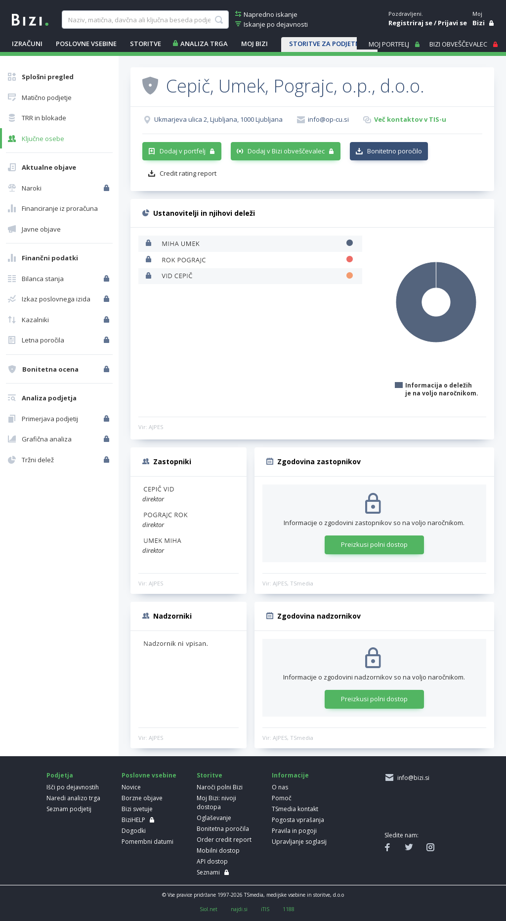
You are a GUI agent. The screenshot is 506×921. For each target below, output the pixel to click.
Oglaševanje (214, 818)
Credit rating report (188, 173)
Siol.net (208, 909)
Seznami (208, 872)
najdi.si (239, 909)
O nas (280, 787)
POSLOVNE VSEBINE (86, 43)
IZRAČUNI (27, 43)
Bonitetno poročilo (394, 150)
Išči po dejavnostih (72, 787)
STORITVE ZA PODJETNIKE (329, 43)
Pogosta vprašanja (298, 820)
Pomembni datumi (147, 841)
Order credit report (224, 839)
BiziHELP (133, 820)
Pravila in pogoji (294, 830)
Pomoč (282, 798)
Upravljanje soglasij (299, 841)
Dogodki (134, 830)
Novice (131, 787)
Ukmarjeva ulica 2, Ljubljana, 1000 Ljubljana (218, 119)
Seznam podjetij (68, 809)
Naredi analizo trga (73, 798)
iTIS (265, 909)
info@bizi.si (411, 778)
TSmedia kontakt (295, 809)
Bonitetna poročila (223, 828)
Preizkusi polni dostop (374, 544)
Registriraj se (410, 22)
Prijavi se (452, 22)
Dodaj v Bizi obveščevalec (286, 150)
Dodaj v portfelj (183, 150)
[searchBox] (145, 19)
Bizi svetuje (137, 809)
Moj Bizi (254, 43)
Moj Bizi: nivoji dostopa (216, 802)
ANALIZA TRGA (204, 43)
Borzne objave (142, 798)
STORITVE (145, 43)
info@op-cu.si (328, 119)
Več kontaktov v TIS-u (410, 119)
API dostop (212, 861)
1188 (289, 909)
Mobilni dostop (218, 850)
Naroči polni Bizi (220, 787)
